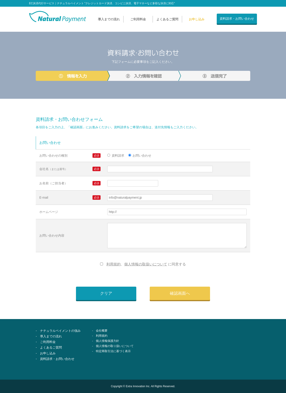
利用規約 (113, 264)
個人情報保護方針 (107, 341)
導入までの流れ (109, 19)
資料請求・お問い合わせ (237, 18)
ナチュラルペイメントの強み (60, 330)
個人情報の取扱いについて (145, 264)
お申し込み (196, 19)
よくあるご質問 (167, 19)
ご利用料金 (138, 19)
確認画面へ (180, 293)
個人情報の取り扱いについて (115, 346)
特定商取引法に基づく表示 (113, 351)
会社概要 (101, 330)
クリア (106, 293)
